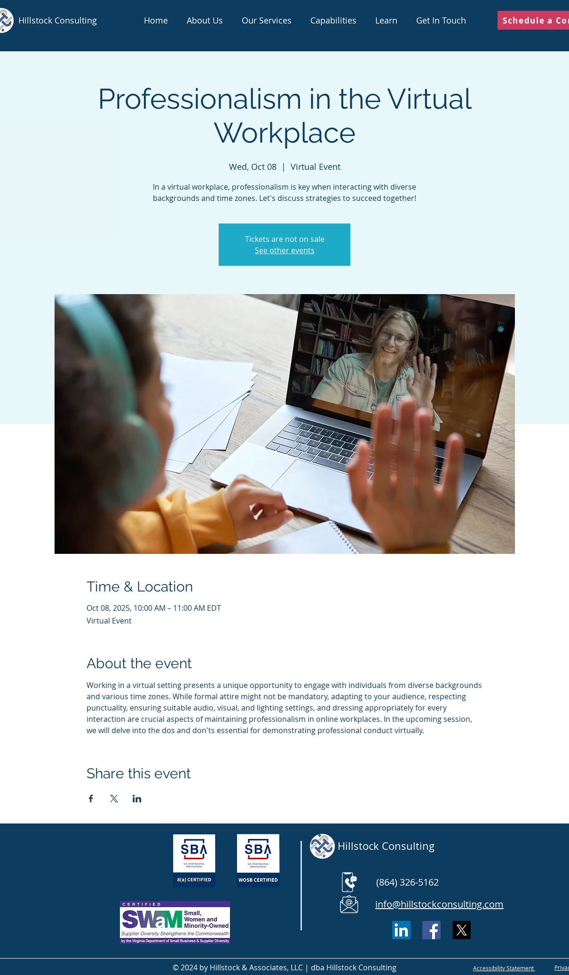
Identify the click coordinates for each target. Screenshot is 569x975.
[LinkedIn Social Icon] (401, 930)
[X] (461, 930)
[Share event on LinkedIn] (137, 798)
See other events (285, 250)
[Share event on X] (114, 798)
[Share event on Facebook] (91, 798)
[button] (266, 20)
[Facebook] (431, 930)
